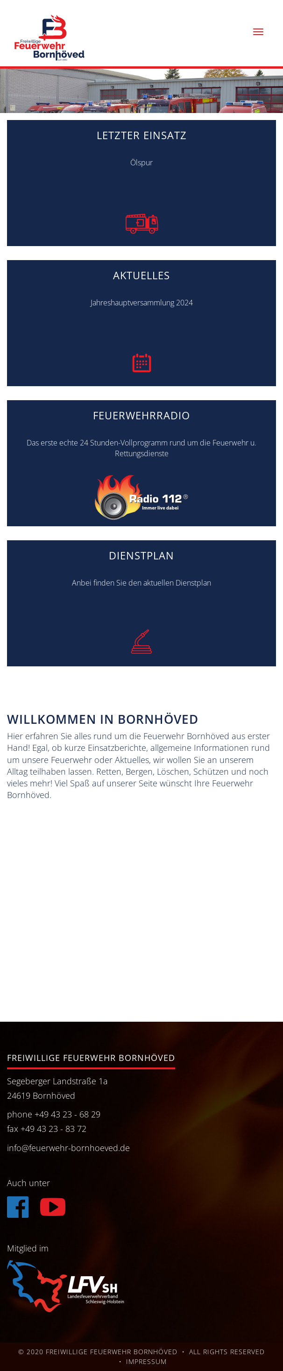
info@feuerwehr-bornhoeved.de (68, 1147)
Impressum (146, 1361)
